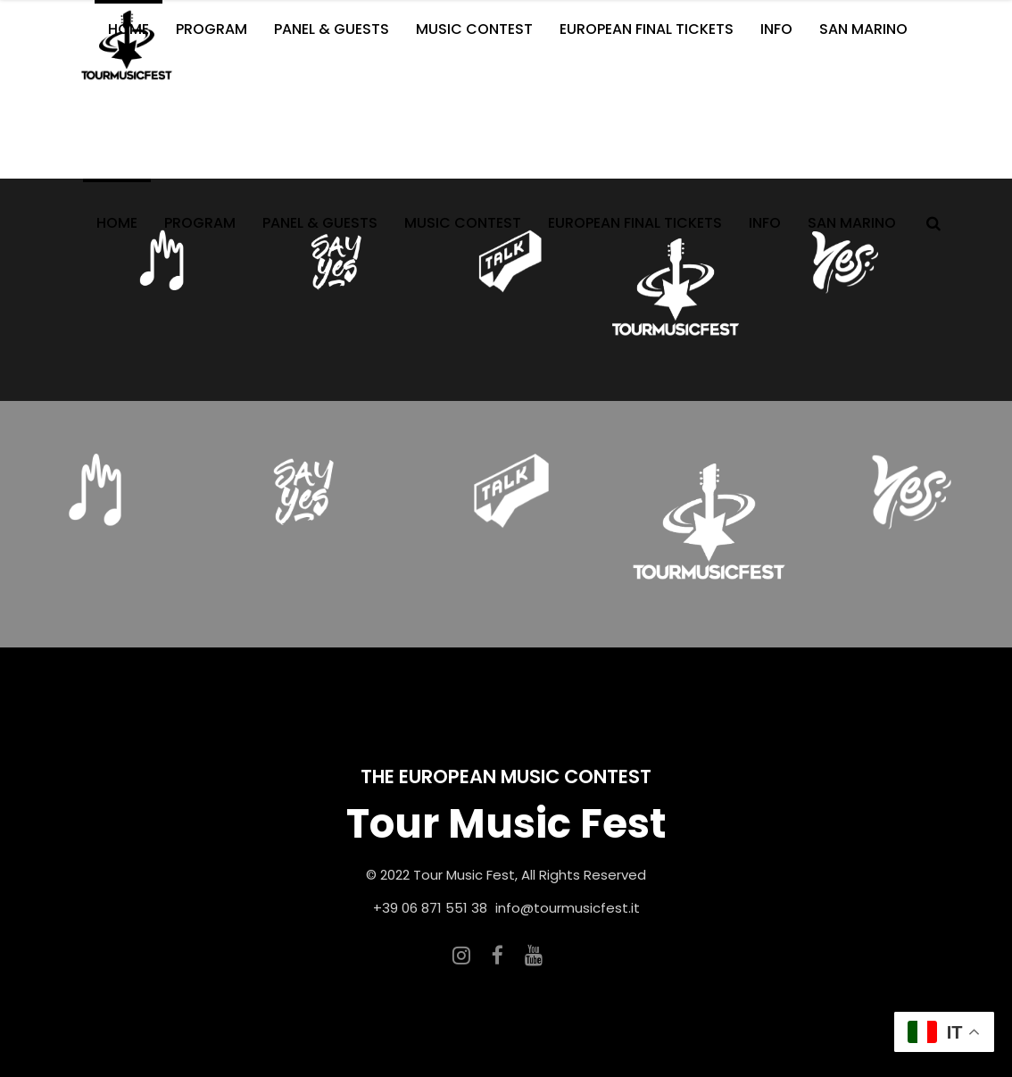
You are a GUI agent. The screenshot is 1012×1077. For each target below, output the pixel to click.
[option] (675, 289)
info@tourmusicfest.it (567, 907)
